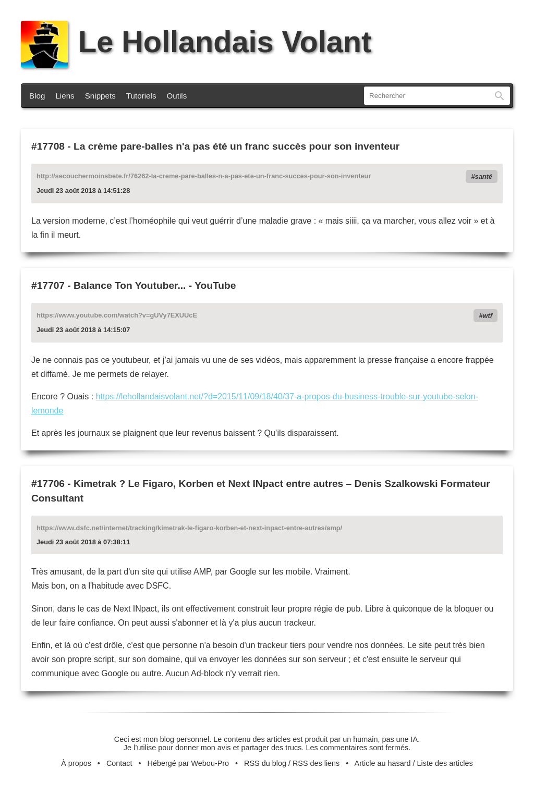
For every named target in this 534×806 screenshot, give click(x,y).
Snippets (100, 95)
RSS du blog (265, 763)
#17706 (48, 483)
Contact (119, 763)
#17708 (48, 146)
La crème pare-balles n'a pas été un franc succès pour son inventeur (236, 146)
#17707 (48, 285)
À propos (76, 763)
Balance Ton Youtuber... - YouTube (155, 285)
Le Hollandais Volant (196, 41)
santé (483, 176)
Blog (37, 95)
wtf (487, 316)
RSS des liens (316, 763)
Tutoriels (141, 95)
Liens (64, 95)
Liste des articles (445, 763)
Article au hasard (383, 763)
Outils (177, 95)
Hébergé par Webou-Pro (188, 763)
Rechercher (499, 96)
